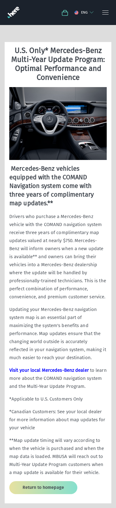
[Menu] (105, 12)
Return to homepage (43, 487)
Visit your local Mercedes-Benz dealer (49, 370)
